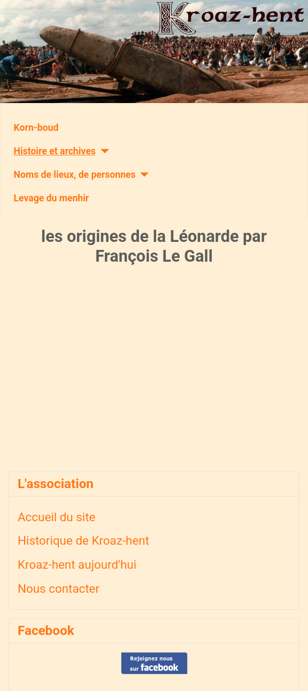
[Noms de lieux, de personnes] (142, 175)
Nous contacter (58, 588)
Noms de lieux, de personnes (75, 174)
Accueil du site (56, 517)
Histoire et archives (55, 151)
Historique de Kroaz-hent (83, 540)
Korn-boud (36, 127)
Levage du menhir (51, 198)
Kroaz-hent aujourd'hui (77, 564)
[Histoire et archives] (102, 151)
